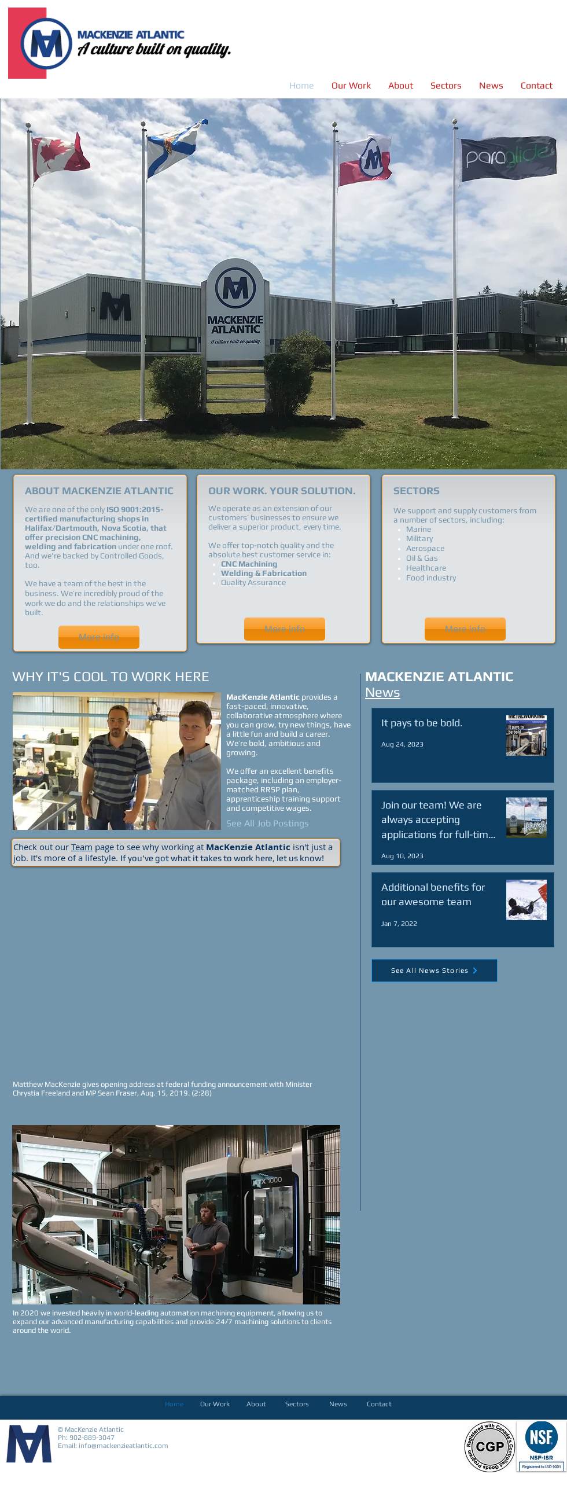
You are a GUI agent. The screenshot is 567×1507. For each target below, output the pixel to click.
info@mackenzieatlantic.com (123, 1446)
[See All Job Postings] (267, 823)
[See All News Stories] (434, 970)
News (382, 692)
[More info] (98, 637)
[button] (284, 283)
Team (82, 846)
